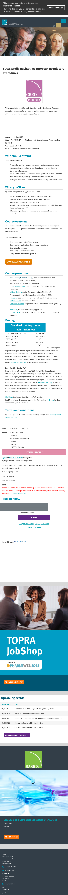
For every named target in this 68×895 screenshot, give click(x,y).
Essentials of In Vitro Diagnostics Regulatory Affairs (30, 819)
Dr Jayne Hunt (15, 301)
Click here (9, 397)
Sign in (58, 25)
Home (3, 887)
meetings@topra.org (18, 362)
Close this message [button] (55, 8)
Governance (5, 889)
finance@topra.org (45, 382)
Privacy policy (6, 892)
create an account (16, 457)
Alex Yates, (14, 309)
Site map (4, 894)
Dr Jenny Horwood (17, 304)
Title (16, 704)
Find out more (11, 837)
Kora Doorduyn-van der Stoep (21, 277)
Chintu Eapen (15, 312)
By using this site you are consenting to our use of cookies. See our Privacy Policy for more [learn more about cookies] (24, 10)
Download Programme (18, 261)
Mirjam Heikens (16, 292)
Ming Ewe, (14, 298)
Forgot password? (42, 524)
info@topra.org (9, 870)
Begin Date (6, 704)
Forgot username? (26, 524)
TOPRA (23, 26)
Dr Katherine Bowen (17, 286)
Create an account (34, 527)
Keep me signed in (27, 512)
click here (50, 400)
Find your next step (14, 682)
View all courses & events (16, 735)
